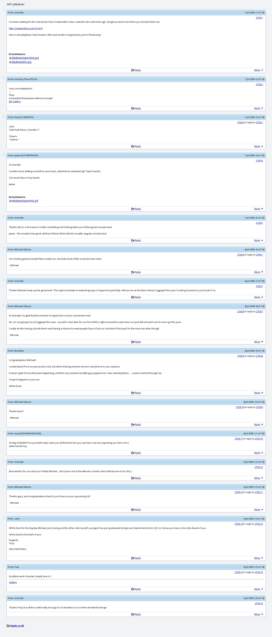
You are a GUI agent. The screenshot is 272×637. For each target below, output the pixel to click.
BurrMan (19, 350)
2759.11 (239, 438)
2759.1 (259, 17)
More (259, 70)
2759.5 (259, 223)
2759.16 (259, 603)
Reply (138, 70)
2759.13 (239, 492)
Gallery (13, 582)
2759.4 (259, 160)
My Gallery (15, 101)
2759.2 (259, 84)
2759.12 (259, 467)
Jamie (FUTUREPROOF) (26, 155)
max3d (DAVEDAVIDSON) (27, 433)
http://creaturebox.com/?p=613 (26, 28)
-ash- (17, 518)
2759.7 (259, 286)
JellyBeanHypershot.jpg (25, 57)
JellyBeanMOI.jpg (21, 62)
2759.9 (240, 356)
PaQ (16, 567)
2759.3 (240, 122)
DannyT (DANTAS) (23, 117)
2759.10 (240, 407)
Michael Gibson (22, 249)
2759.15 (239, 572)
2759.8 (240, 311)
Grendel (18, 12)
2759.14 (239, 523)
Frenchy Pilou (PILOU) (25, 79)
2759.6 (240, 254)
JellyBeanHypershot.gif (24, 200)
